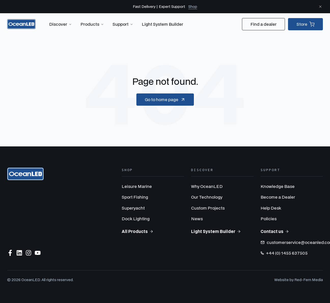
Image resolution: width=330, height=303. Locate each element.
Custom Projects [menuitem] (208, 207)
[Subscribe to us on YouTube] (38, 253)
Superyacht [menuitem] (133, 207)
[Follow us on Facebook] (10, 253)
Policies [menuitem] (269, 218)
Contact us (275, 231)
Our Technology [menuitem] (206, 197)
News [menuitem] (197, 218)
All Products (137, 231)
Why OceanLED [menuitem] (207, 186)
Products (92, 24)
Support (123, 24)
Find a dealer (263, 24)
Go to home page (165, 99)
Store (305, 24)
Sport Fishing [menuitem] (135, 197)
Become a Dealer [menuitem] (278, 197)
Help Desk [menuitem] (271, 207)
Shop (192, 6)
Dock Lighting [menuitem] (136, 218)
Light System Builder (162, 24)
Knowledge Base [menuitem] (278, 186)
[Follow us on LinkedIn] (19, 253)
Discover (60, 24)
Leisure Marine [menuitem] (137, 186)
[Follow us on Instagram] (28, 253)
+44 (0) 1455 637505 (284, 253)
